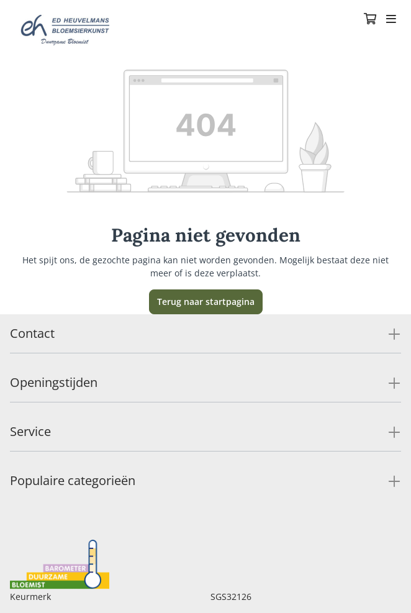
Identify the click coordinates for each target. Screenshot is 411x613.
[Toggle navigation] (391, 20)
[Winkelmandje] (370, 20)
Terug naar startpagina (206, 301)
